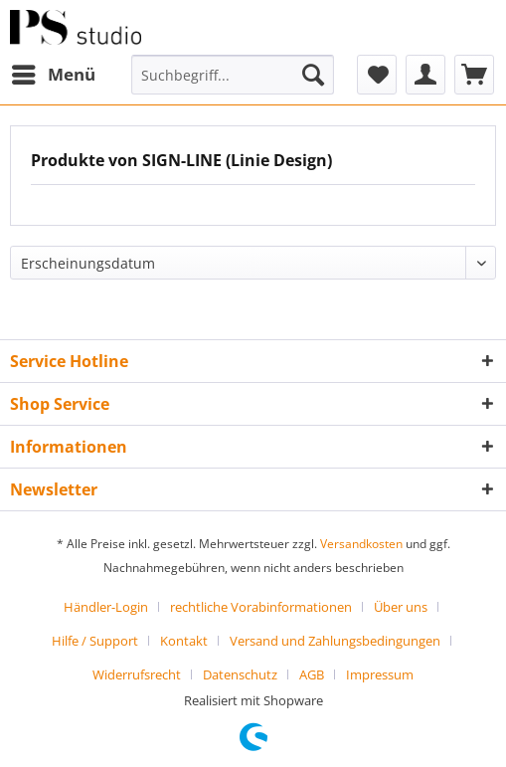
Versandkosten (361, 543)
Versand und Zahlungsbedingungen (335, 641)
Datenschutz (240, 674)
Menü (53, 72)
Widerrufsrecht (136, 674)
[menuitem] (52, 75)
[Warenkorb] (474, 75)
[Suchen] (313, 75)
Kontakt (184, 641)
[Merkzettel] (377, 75)
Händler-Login (106, 607)
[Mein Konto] (425, 75)
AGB (311, 674)
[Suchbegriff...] (232, 75)
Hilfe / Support (95, 641)
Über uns (400, 607)
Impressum (380, 674)
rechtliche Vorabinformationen (261, 607)
